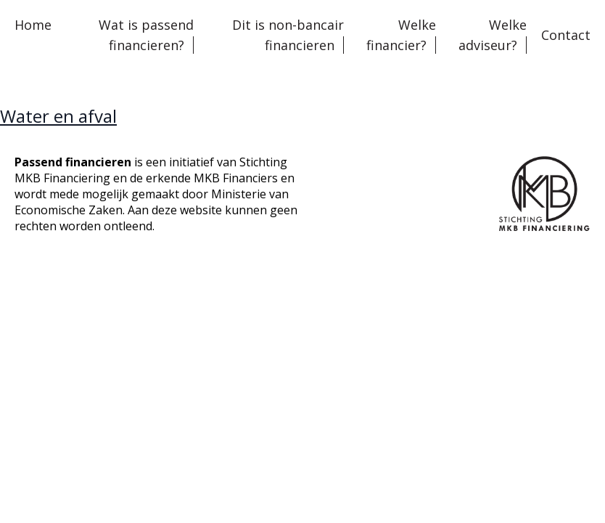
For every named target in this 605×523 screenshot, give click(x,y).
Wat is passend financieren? (146, 35)
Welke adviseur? (492, 35)
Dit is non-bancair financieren (288, 35)
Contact (565, 35)
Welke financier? (401, 35)
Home (33, 24)
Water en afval (58, 116)
